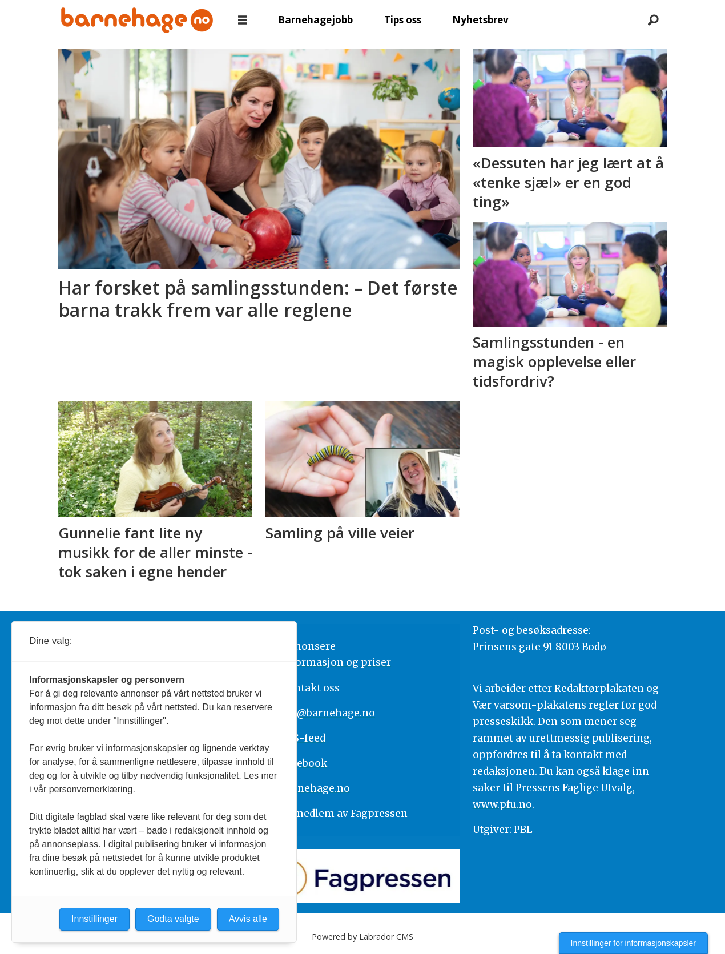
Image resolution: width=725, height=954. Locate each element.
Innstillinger (94, 919)
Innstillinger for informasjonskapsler (633, 943)
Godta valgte (173, 919)
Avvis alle (248, 919)
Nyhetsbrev (480, 19)
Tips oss (402, 19)
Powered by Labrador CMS (362, 936)
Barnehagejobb (315, 19)
